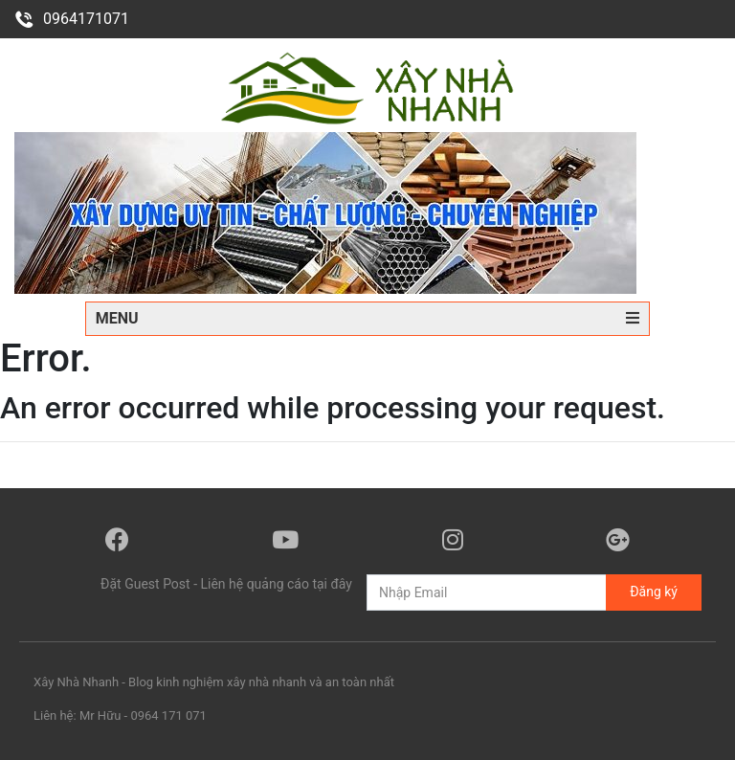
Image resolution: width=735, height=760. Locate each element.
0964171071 (71, 19)
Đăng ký (654, 591)
